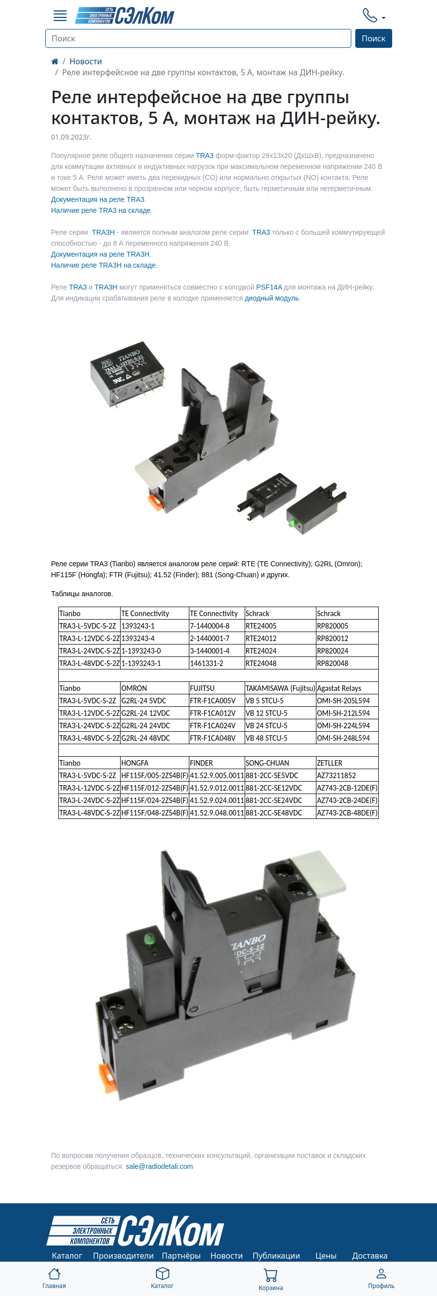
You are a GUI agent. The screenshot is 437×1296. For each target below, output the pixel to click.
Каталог (67, 1255)
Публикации (276, 1255)
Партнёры (181, 1255)
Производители (123, 1255)
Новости (85, 61)
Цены (326, 1255)
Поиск (374, 38)
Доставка (370, 1255)
